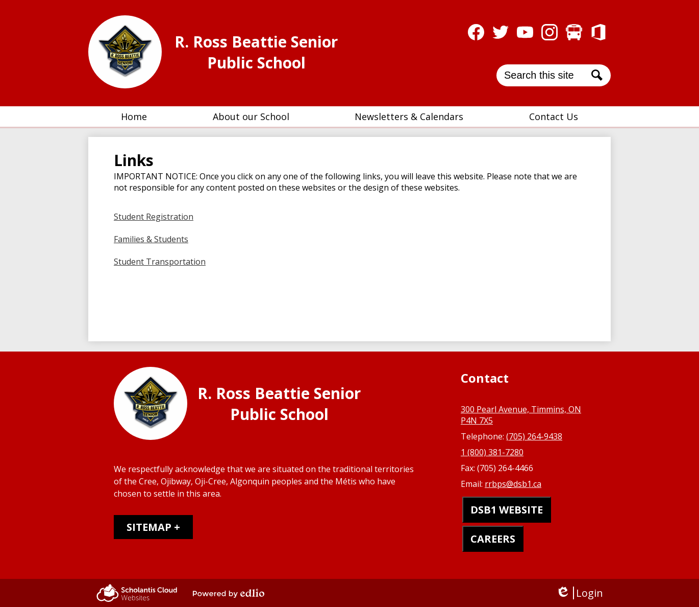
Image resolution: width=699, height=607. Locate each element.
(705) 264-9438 (534, 436)
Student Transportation (160, 261)
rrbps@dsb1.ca (513, 483)
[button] (251, 116)
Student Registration (153, 216)
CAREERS (492, 539)
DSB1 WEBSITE (506, 510)
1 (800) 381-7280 (492, 452)
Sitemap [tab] (149, 527)
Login (579, 593)
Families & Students (151, 239)
